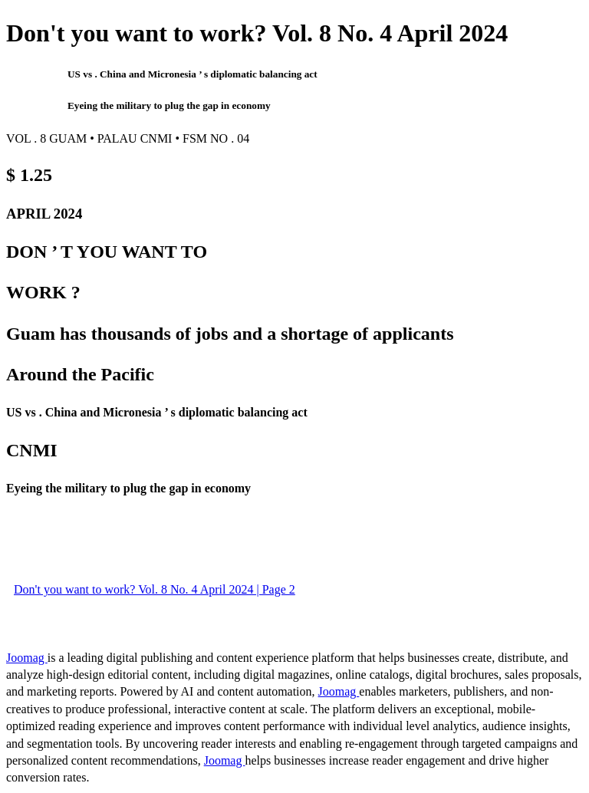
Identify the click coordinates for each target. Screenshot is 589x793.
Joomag (27, 657)
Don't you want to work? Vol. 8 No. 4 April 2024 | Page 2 (154, 589)
